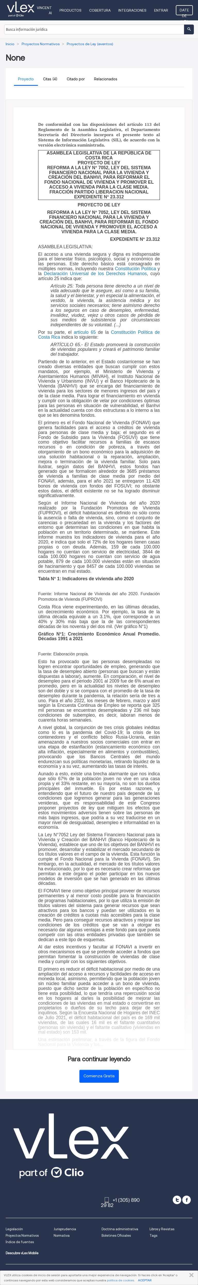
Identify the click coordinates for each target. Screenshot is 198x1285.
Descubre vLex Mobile (22, 1253)
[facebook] (186, 1200)
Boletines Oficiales (116, 1235)
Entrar (162, 10)
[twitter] (177, 1200)
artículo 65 (85, 332)
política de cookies (120, 1280)
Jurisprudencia (65, 1229)
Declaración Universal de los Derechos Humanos (95, 273)
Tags (153, 1235)
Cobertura (100, 10)
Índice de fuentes (20, 1242)
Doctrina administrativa (120, 1229)
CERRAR (190, 1275)
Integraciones (133, 10)
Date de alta (184, 11)
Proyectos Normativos (22, 1235)
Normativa (62, 1235)
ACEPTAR (144, 1280)
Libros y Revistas (162, 1229)
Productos (71, 10)
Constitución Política (135, 268)
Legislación (14, 1229)
